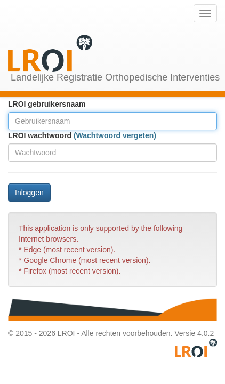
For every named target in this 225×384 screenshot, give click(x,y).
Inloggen (29, 192)
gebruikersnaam (56, 104)
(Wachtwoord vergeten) (115, 135)
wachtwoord (49, 135)
